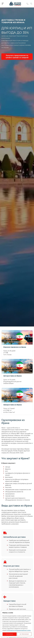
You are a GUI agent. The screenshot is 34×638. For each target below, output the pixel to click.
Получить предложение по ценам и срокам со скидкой (17, 56)
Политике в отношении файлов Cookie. (19, 630)
